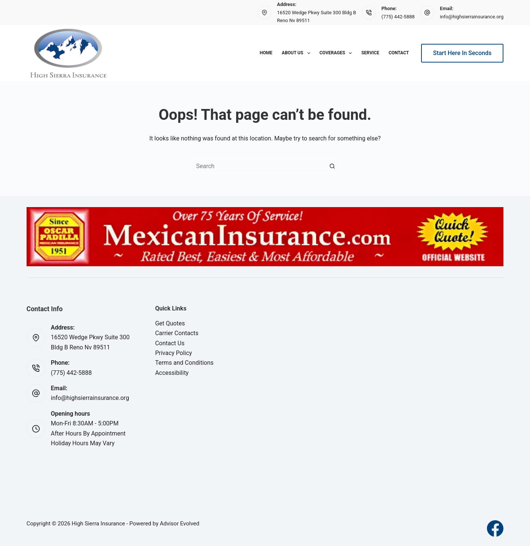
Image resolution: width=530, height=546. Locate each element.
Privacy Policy (173, 353)
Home (266, 52)
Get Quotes (170, 323)
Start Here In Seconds (462, 53)
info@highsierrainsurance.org (471, 16)
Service (370, 52)
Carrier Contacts (176, 333)
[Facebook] (495, 528)
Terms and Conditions (184, 362)
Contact (399, 52)
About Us (297, 53)
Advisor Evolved (179, 523)
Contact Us (170, 343)
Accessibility (172, 372)
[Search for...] (257, 165)
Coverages (337, 53)
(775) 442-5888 (398, 16)
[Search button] (332, 165)
